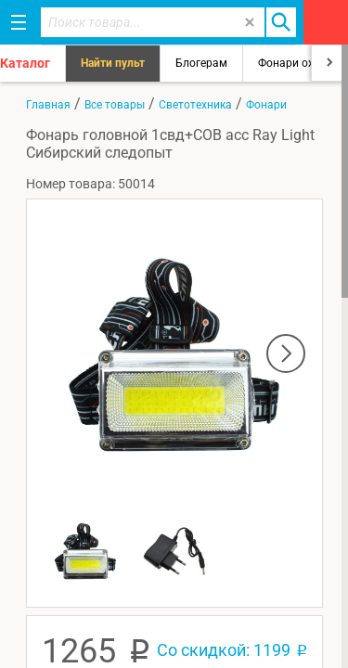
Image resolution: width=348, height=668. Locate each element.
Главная (48, 104)
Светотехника (195, 104)
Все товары (114, 104)
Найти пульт (113, 63)
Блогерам (201, 63)
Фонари (266, 104)
